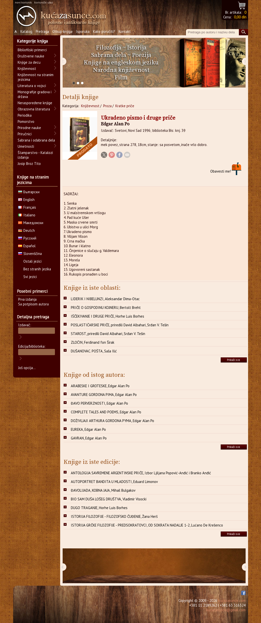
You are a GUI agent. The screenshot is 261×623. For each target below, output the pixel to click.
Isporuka (82, 31)
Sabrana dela (108, 55)
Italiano (26, 215)
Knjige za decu (29, 62)
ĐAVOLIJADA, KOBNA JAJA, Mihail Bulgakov (103, 490)
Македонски (30, 222)
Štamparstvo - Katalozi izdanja (35, 155)
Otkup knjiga (62, 31)
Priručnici (25, 134)
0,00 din (240, 17)
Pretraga (42, 31)
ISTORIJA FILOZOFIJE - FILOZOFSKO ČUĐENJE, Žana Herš (114, 516)
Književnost (90, 105)
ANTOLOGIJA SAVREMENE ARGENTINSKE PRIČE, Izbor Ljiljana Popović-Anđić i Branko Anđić (141, 473)
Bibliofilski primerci (32, 50)
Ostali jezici (32, 261)
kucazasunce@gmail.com (226, 610)
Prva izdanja (27, 299)
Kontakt (125, 31)
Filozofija (108, 47)
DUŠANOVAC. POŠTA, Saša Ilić (94, 351)
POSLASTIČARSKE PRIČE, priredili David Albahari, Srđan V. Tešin (120, 325)
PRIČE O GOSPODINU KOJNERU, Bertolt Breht (106, 307)
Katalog (26, 31)
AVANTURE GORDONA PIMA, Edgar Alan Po (104, 394)
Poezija (141, 55)
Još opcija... (27, 367)
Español (27, 245)
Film (121, 77)
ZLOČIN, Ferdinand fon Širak (92, 342)
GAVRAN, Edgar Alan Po (89, 438)
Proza (107, 105)
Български (29, 192)
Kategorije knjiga (32, 41)
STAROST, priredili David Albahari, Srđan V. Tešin (108, 333)
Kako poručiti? (104, 31)
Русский (27, 238)
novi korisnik (23, 2)
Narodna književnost (121, 70)
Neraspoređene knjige (35, 102)
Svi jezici (30, 276)
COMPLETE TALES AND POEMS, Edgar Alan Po (106, 412)
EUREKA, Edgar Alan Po (88, 429)
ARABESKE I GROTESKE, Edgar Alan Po (100, 385)
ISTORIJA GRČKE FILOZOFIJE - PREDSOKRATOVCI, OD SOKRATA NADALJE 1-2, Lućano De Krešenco (147, 525)
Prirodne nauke (29, 127)
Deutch (26, 230)
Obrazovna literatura (34, 109)
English (26, 199)
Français (27, 207)
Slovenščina (30, 253)
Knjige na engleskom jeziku (121, 62)
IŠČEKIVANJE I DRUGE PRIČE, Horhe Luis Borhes (107, 316)
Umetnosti (26, 146)
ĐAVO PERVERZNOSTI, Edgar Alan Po (99, 403)
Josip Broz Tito (29, 163)
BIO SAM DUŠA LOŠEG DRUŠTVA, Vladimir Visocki (108, 499)
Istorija (136, 47)
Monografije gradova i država (34, 94)
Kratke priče (124, 105)
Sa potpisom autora (33, 304)
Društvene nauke (31, 56)
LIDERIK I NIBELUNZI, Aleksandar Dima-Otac (105, 298)
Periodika (25, 115)
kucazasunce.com (232, 600)
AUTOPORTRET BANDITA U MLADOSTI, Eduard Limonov (114, 481)
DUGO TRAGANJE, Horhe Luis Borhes (99, 507)
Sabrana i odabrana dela (36, 140)
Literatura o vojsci (32, 85)
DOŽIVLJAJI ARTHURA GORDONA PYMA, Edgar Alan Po (112, 420)
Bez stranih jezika (37, 269)
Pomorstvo (26, 121)
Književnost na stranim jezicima (35, 77)
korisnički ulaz (43, 2)
